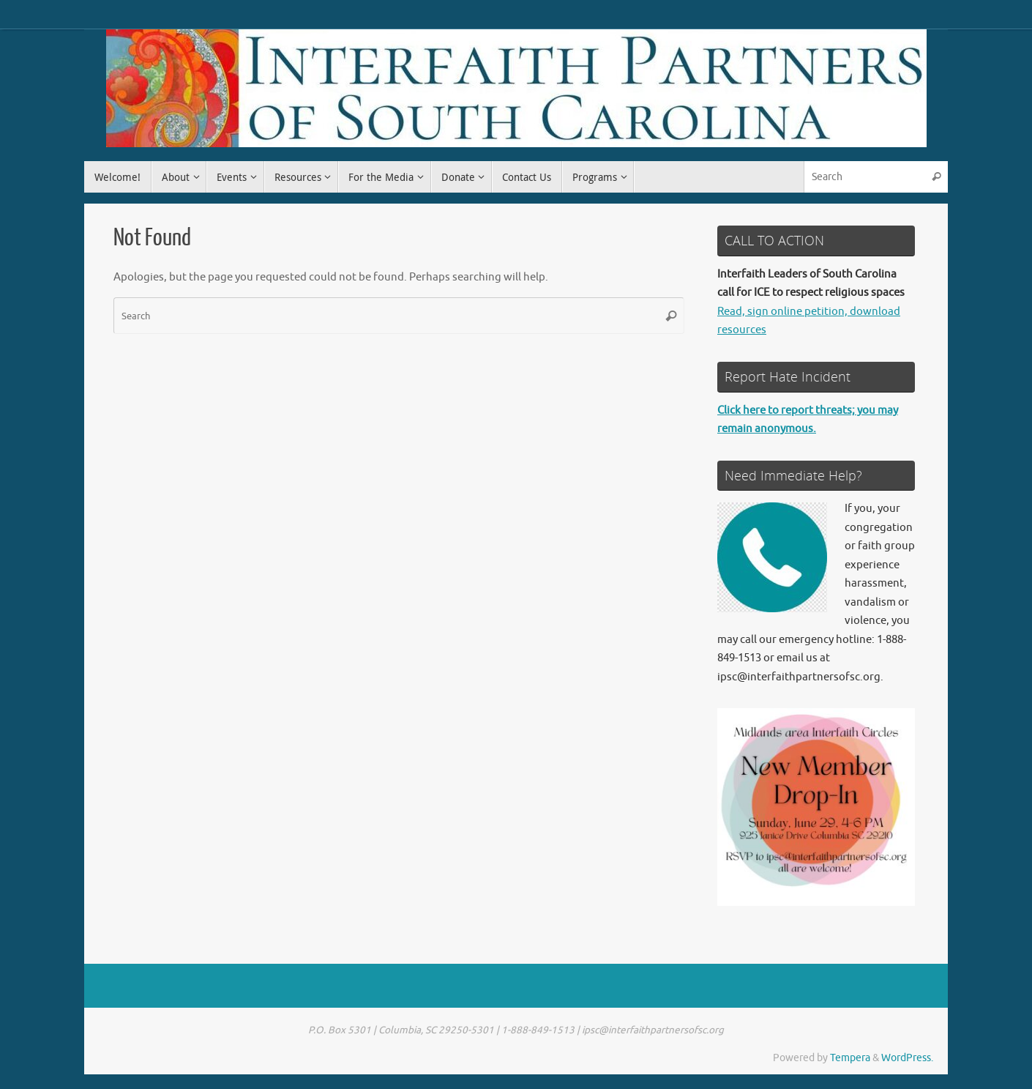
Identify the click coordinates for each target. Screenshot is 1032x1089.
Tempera (850, 1058)
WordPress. (907, 1058)
